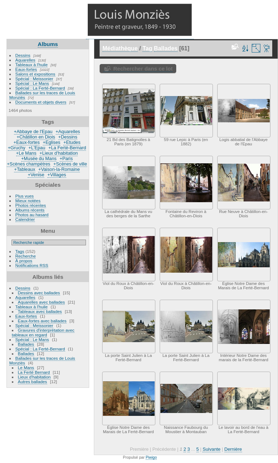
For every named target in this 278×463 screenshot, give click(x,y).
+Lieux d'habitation (59, 153)
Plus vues (24, 196)
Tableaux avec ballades (40, 311)
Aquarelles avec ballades (41, 302)
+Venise (36, 174)
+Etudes (71, 142)
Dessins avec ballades (39, 292)
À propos (23, 260)
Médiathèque (120, 48)
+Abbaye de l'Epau (33, 131)
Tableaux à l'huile (31, 64)
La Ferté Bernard (34, 372)
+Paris (66, 158)
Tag (147, 48)
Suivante (211, 449)
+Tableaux (24, 169)
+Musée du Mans (39, 158)
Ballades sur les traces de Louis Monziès (42, 95)
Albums (48, 44)
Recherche (25, 256)
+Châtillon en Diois (36, 137)
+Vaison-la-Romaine (58, 169)
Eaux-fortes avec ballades (42, 320)
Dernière (233, 449)
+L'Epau (36, 147)
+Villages (56, 174)
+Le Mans (26, 153)
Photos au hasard (32, 214)
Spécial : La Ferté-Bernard (40, 88)
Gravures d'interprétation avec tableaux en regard (43, 332)
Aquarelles (25, 60)
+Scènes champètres (28, 164)
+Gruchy (17, 147)
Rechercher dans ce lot (143, 68)
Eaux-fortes (26, 69)
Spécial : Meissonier (34, 78)
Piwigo (151, 457)
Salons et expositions (35, 74)
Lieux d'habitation (34, 377)
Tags (19, 251)
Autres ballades (32, 381)
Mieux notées (28, 200)
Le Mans (26, 367)
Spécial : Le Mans (32, 83)
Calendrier (25, 219)
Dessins (23, 55)
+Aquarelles (68, 131)
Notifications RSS (32, 265)
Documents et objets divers (41, 102)
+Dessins (67, 137)
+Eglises (51, 142)
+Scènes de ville (70, 164)
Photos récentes (30, 205)
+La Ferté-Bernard (67, 147)
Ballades (26, 344)
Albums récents (30, 210)
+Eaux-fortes (26, 142)
